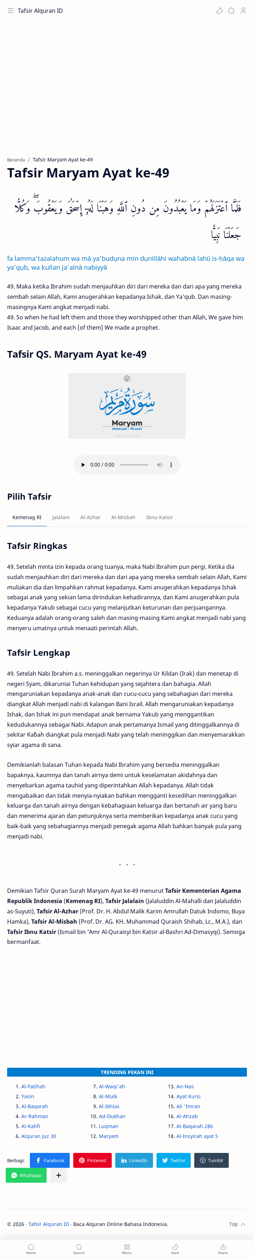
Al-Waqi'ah (112, 1086)
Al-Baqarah (34, 1106)
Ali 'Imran (188, 1106)
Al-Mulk (108, 1096)
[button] (219, 10)
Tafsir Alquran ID (40, 11)
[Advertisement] (127, 92)
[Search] (231, 10)
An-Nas (185, 1086)
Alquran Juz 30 (38, 1136)
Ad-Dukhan (112, 1116)
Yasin (27, 1096)
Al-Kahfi (30, 1126)
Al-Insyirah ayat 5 (197, 1136)
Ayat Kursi (188, 1096)
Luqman (108, 1126)
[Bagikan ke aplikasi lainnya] (58, 1175)
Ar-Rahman (34, 1116)
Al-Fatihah (33, 1086)
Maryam (108, 1136)
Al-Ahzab (187, 1116)
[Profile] (243, 10)
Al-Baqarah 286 (194, 1126)
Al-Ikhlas (109, 1106)
